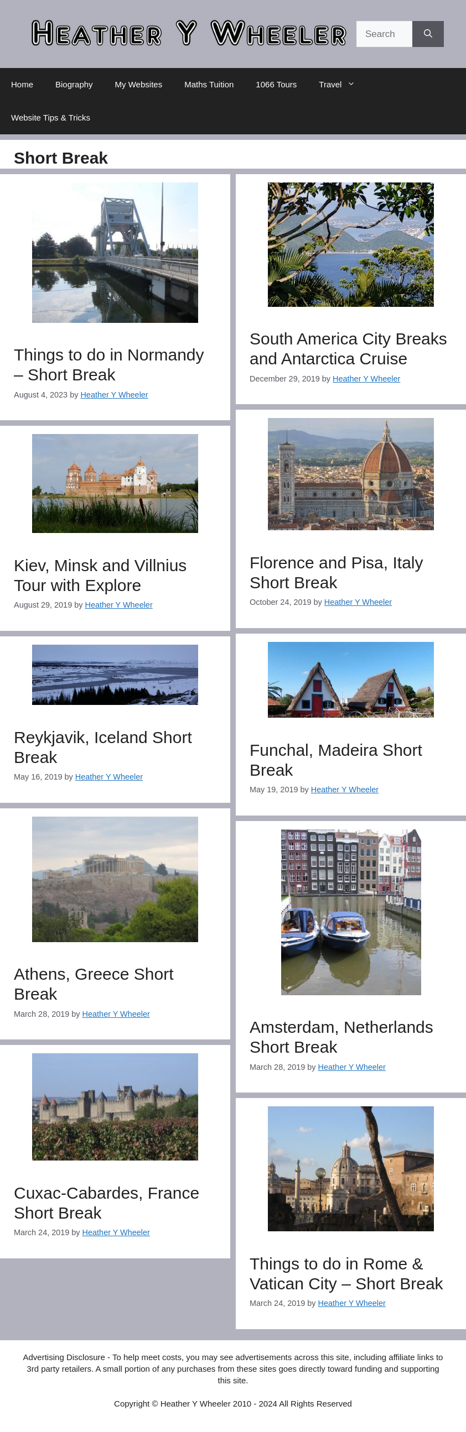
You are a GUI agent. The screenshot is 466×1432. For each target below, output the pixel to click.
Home (22, 84)
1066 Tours (276, 84)
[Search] (428, 34)
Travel (342, 84)
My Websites (139, 84)
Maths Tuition (209, 84)
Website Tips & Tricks (50, 117)
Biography (74, 84)
